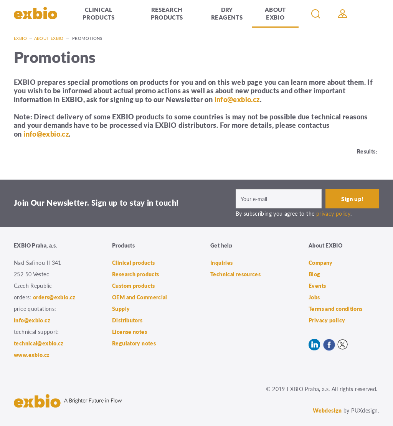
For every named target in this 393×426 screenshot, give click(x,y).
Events (317, 285)
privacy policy (333, 213)
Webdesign (327, 410)
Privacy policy (327, 320)
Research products (167, 13)
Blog (314, 274)
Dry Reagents (227, 13)
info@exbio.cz (237, 99)
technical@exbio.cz (39, 343)
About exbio (49, 38)
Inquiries (221, 262)
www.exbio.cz (32, 354)
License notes (129, 331)
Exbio (20, 38)
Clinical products (99, 13)
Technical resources (235, 274)
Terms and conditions (336, 308)
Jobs (314, 297)
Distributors (127, 320)
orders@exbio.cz (54, 297)
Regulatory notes (134, 343)
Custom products (133, 285)
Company (321, 262)
